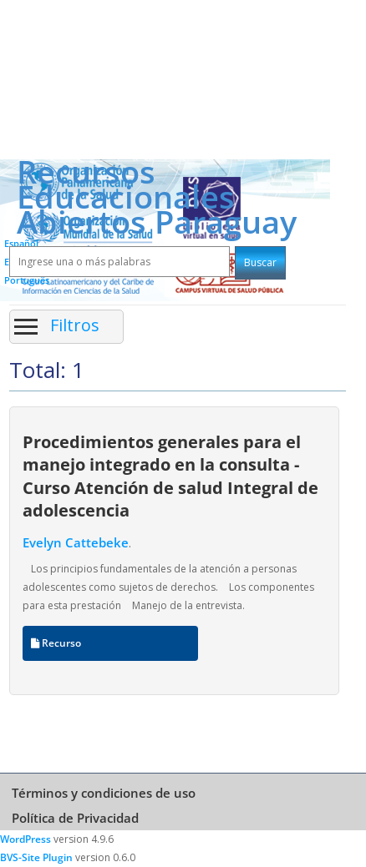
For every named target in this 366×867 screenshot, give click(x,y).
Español (21, 243)
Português (26, 280)
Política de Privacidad (75, 817)
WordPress (25, 839)
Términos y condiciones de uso (104, 792)
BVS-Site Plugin (36, 857)
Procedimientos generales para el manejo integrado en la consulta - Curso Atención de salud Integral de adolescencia (170, 476)
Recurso (56, 643)
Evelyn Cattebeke (76, 542)
